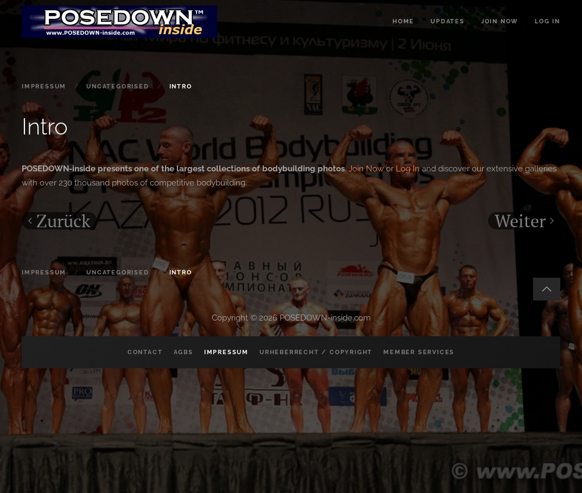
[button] (546, 289)
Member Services (418, 352)
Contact (145, 352)
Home (403, 21)
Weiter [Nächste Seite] (524, 220)
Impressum (226, 352)
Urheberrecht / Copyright (316, 352)
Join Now (366, 169)
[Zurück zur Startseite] (119, 21)
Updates (448, 21)
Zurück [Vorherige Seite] (59, 220)
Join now (499, 21)
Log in (547, 21)
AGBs (183, 352)
